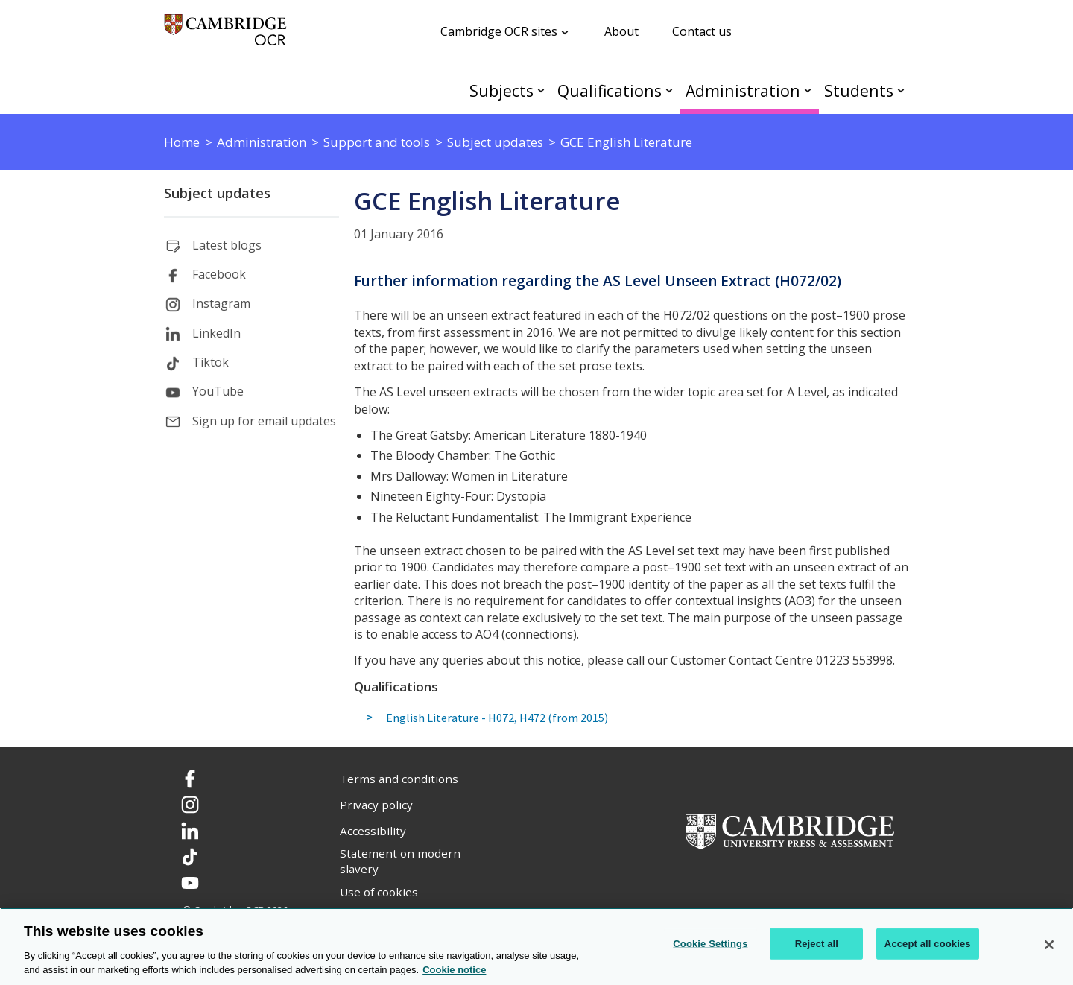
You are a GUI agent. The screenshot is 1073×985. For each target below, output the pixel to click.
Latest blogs (227, 245)
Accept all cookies (927, 943)
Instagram (221, 303)
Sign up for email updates (264, 421)
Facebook (219, 274)
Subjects (501, 90)
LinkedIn (216, 333)
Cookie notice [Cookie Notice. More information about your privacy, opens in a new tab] (454, 969)
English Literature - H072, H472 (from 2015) (497, 718)
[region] (536, 946)
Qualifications (609, 90)
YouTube (218, 391)
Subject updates (217, 193)
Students (858, 90)
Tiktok (210, 362)
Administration (743, 90)
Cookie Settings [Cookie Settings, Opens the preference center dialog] (710, 943)
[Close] (1049, 944)
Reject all (816, 943)
